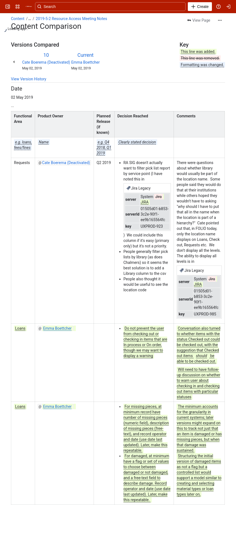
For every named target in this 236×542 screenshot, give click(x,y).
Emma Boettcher (85, 62)
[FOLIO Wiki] (28, 6)
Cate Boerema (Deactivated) (46, 62)
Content (17, 18)
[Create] (200, 6)
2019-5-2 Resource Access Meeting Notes (71, 18)
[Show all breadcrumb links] (29, 18)
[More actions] (220, 20)
